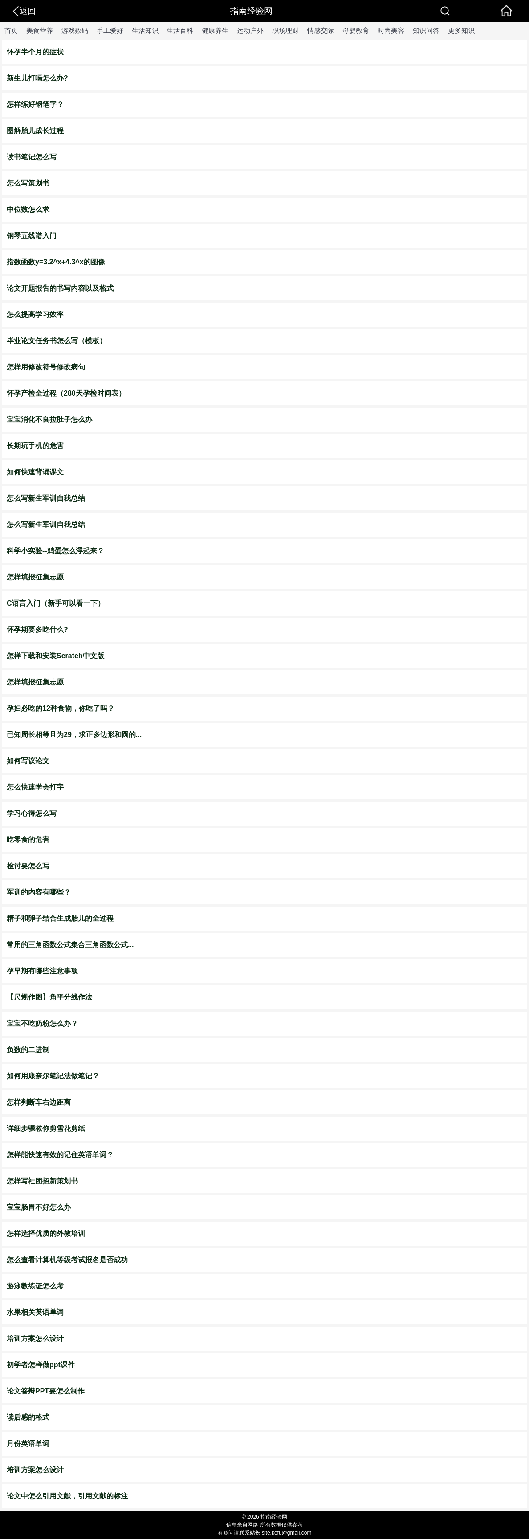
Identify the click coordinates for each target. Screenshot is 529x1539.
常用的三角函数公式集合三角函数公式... (70, 944)
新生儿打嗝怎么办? (37, 78)
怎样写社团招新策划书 (42, 1181)
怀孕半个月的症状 (35, 52)
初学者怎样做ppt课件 (41, 1365)
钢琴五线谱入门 (32, 235)
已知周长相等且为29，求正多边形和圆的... (74, 734)
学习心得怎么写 (32, 813)
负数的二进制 (28, 1049)
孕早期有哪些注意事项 (42, 971)
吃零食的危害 (28, 839)
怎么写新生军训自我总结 (46, 498)
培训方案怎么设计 (35, 1338)
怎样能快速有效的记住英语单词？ (60, 1154)
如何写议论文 (28, 761)
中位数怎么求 (28, 209)
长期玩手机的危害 (35, 446)
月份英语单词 (28, 1443)
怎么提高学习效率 (35, 314)
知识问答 (426, 30)
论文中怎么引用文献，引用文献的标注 (67, 1496)
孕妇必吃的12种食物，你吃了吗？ (60, 708)
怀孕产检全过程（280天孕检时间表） (66, 393)
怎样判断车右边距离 (39, 1102)
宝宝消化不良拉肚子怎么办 (49, 419)
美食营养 (39, 30)
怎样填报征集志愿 (35, 577)
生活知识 (145, 30)
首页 (11, 30)
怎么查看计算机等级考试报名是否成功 (67, 1260)
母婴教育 (355, 30)
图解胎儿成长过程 (35, 130)
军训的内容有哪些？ (39, 892)
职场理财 (285, 30)
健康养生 (215, 30)
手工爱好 (110, 30)
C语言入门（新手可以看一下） (56, 603)
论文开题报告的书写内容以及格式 (60, 288)
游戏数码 (74, 30)
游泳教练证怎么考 (35, 1286)
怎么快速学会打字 (35, 787)
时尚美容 (391, 30)
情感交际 (320, 30)
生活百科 (180, 30)
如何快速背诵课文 (35, 472)
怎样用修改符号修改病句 (46, 367)
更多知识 (461, 30)
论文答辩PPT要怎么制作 (46, 1391)
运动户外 (250, 30)
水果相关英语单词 (35, 1312)
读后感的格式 (28, 1417)
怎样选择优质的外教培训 (46, 1233)
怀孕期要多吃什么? (37, 629)
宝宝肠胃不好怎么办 (39, 1207)
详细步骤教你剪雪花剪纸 (46, 1128)
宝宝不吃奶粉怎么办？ (42, 1023)
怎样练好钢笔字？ (35, 104)
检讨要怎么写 (28, 866)
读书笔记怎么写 (32, 157)
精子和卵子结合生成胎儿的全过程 (60, 918)
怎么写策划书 (28, 183)
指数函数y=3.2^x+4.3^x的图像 (56, 262)
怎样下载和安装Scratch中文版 (55, 656)
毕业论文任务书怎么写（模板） (56, 340)
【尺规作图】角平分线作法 (49, 997)
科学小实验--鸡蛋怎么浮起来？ (55, 551)
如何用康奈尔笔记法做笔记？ (53, 1076)
